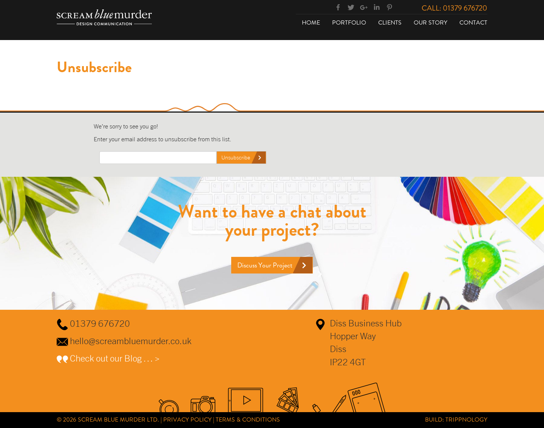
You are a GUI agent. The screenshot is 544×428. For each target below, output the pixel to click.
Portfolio (349, 22)
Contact (473, 22)
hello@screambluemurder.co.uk (131, 340)
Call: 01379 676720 (454, 8)
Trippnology (466, 419)
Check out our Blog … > (115, 358)
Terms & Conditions (248, 419)
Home (311, 22)
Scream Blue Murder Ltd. (118, 419)
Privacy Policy (187, 419)
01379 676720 (100, 323)
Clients (390, 22)
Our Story (430, 22)
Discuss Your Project (264, 265)
